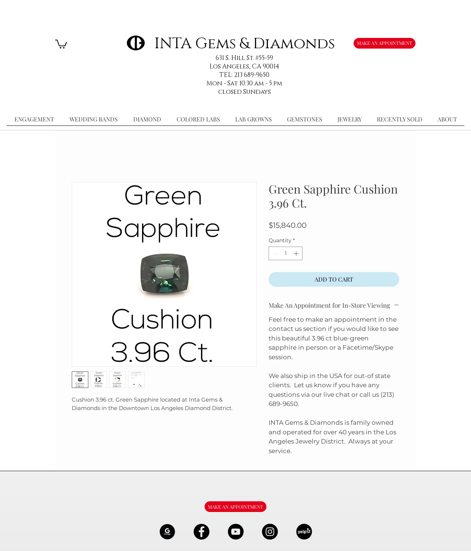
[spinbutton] (285, 253)
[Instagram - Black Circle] (270, 532)
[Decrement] (274, 253)
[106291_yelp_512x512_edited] (304, 532)
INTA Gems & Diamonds (244, 43)
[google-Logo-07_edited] (167, 532)
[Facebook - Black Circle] (201, 532)
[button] (61, 44)
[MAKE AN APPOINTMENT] (384, 43)
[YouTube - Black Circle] (236, 532)
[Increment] (296, 253)
